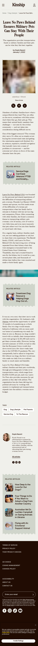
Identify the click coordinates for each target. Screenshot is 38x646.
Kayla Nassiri (20, 50)
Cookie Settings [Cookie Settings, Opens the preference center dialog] (18, 641)
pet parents (28, 410)
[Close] (35, 625)
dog (5, 410)
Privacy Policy (8, 549)
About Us (6, 582)
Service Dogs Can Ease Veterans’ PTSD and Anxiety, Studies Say (23, 176)
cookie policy (6, 632)
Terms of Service (10, 545)
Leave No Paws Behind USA (13, 195)
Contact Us (7, 586)
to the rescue (22, 414)
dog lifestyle (15, 410)
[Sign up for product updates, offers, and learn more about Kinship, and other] (33, 595)
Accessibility (8, 579)
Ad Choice (6, 562)
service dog (8, 414)
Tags (4, 405)
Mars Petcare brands (28, 599)
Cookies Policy (9, 569)
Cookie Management (11, 565)
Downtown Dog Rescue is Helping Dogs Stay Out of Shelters (23, 298)
